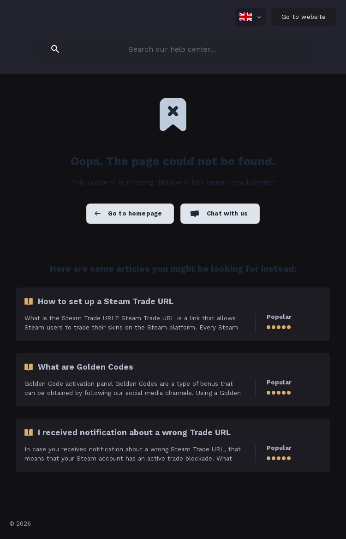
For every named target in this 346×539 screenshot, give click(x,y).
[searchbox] (173, 49)
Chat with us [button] (227, 213)
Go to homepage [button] (135, 213)
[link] (173, 314)
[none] (250, 17)
